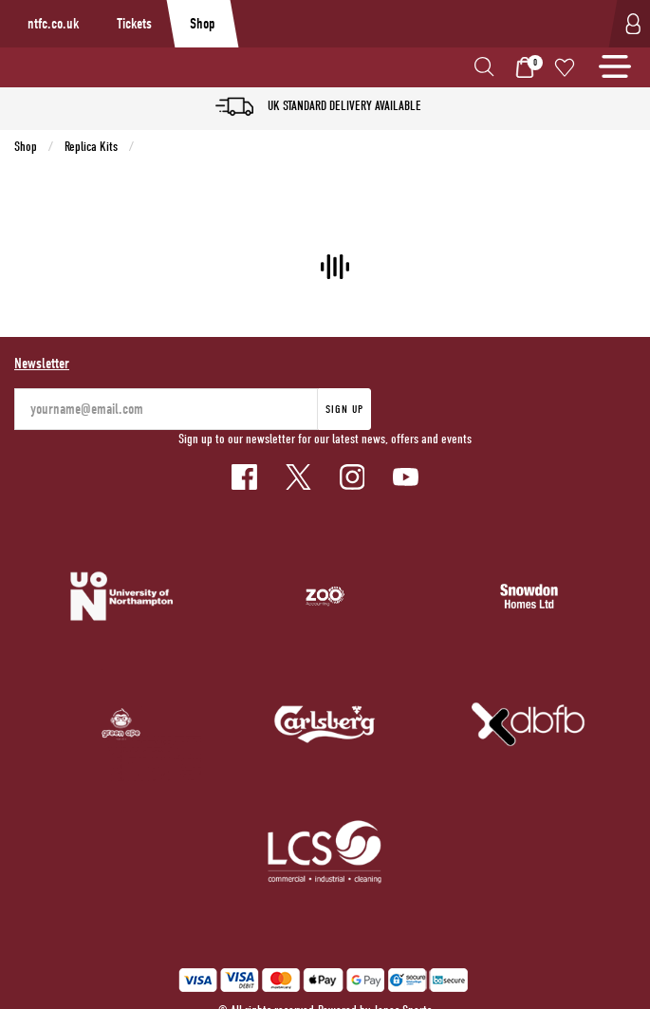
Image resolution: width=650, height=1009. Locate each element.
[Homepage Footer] (121, 595)
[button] (485, 67)
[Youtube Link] (405, 477)
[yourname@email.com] (166, 409)
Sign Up (344, 409)
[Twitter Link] (298, 477)
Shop (202, 23)
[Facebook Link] (244, 477)
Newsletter (41, 363)
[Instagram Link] (352, 477)
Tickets (134, 23)
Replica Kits (91, 147)
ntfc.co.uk (53, 23)
